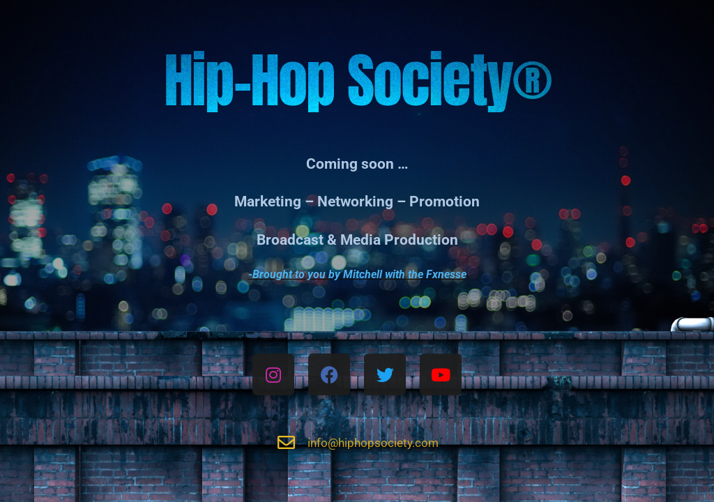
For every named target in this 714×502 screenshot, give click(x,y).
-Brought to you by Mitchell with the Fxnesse (357, 274)
